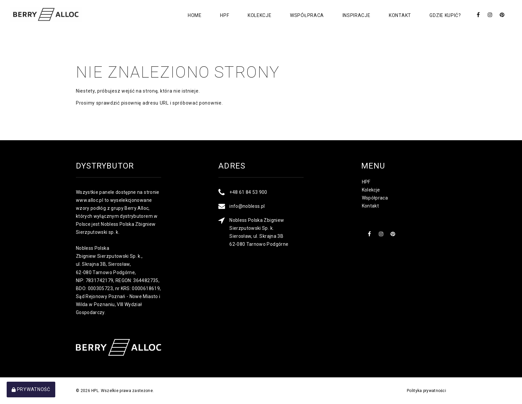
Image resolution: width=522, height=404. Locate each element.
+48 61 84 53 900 (248, 192)
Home (194, 15)
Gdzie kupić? (445, 15)
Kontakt (400, 15)
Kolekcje (259, 15)
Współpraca (306, 15)
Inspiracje (356, 15)
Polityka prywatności (426, 390)
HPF (223, 15)
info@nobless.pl (247, 206)
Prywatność (31, 389)
